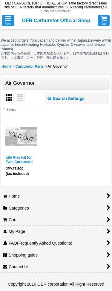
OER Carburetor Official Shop (56, 20)
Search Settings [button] (66, 98)
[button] (8, 20)
